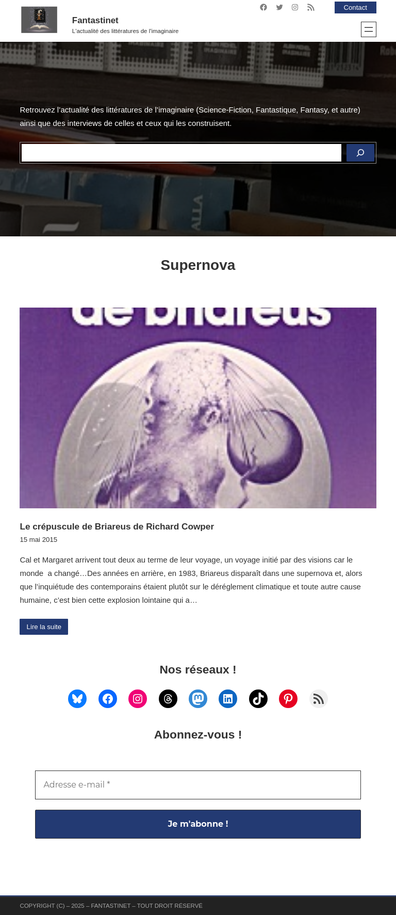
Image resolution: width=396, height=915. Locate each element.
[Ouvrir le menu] (368, 29)
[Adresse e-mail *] (197, 784)
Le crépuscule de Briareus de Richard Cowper (117, 526)
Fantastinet (95, 20)
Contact (355, 7)
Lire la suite (44, 627)
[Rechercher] (360, 153)
